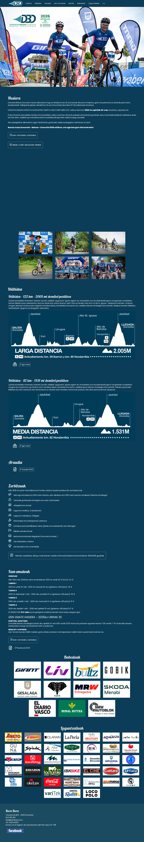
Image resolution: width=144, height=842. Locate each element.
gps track (25, 364)
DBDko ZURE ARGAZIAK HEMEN (25, 145)
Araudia (48, 3)
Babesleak (81, 3)
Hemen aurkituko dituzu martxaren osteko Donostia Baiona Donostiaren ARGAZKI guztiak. (57, 554)
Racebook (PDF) (22, 648)
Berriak (71, 3)
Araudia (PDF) (26, 469)
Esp (104, 3)
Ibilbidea (38, 3)
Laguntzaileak (94, 3)
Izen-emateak (59, 3)
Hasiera (29, 3)
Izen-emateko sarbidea (23, 135)
